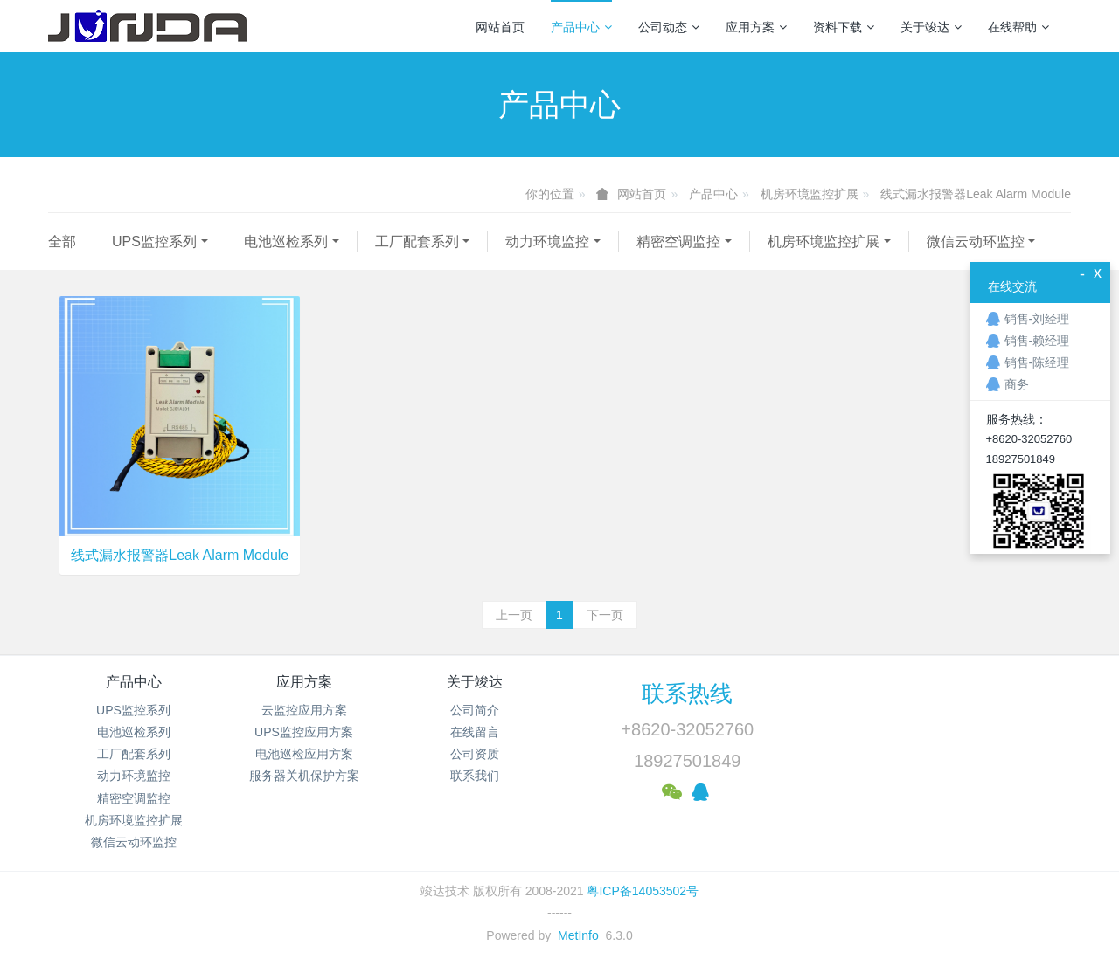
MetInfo (578, 935)
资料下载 (843, 27)
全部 (62, 241)
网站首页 (500, 27)
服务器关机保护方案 (304, 776)
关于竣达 (931, 27)
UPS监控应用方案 (303, 732)
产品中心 (581, 27)
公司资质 (474, 754)
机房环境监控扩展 (809, 194)
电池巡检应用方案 (304, 754)
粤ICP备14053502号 (643, 891)
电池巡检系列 (286, 241)
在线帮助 (1018, 27)
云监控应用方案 (304, 710)
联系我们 (474, 776)
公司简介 (474, 710)
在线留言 (474, 732)
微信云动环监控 (976, 241)
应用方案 (756, 27)
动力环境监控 (547, 241)
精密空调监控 (678, 241)
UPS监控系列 (154, 241)
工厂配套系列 (417, 241)
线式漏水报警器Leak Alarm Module (975, 194)
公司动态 (668, 27)
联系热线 (687, 693)
